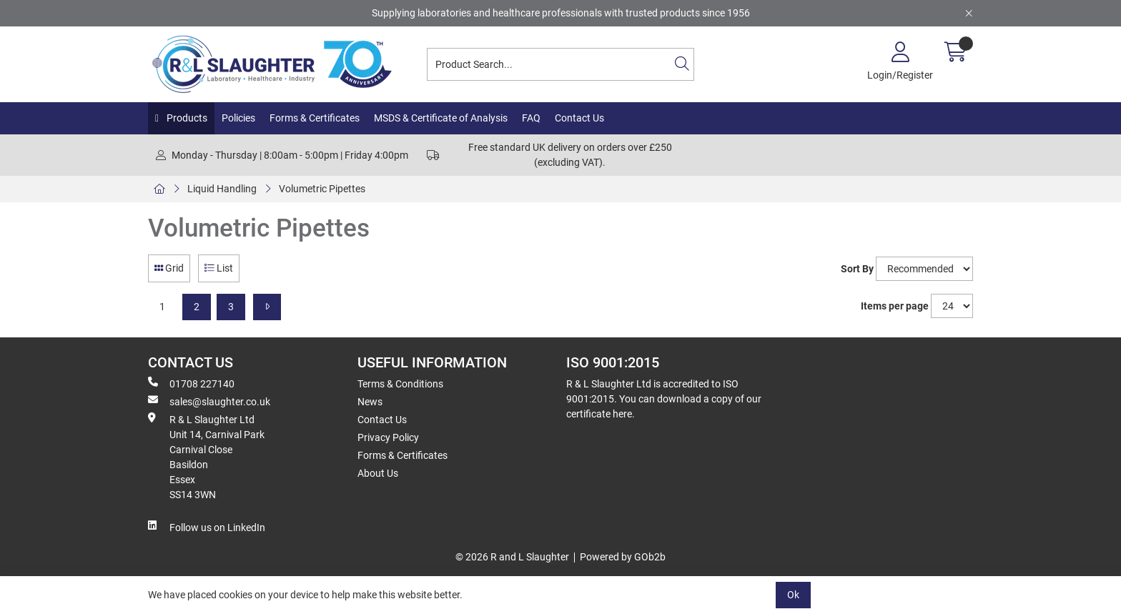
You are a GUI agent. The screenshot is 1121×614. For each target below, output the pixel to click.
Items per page (895, 306)
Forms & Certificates (315, 118)
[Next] (267, 307)
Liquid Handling (222, 188)
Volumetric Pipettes (322, 188)
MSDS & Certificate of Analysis (441, 118)
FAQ (531, 118)
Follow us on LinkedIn (206, 526)
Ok (793, 594)
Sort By (857, 268)
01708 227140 (191, 383)
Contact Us (579, 118)
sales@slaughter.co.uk (209, 401)
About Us (377, 473)
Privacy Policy (388, 437)
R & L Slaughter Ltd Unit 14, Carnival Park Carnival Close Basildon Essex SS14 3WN (206, 456)
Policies (238, 118)
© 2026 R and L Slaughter (512, 557)
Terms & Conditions (400, 384)
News (369, 401)
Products (185, 118)
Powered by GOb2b (623, 557)
